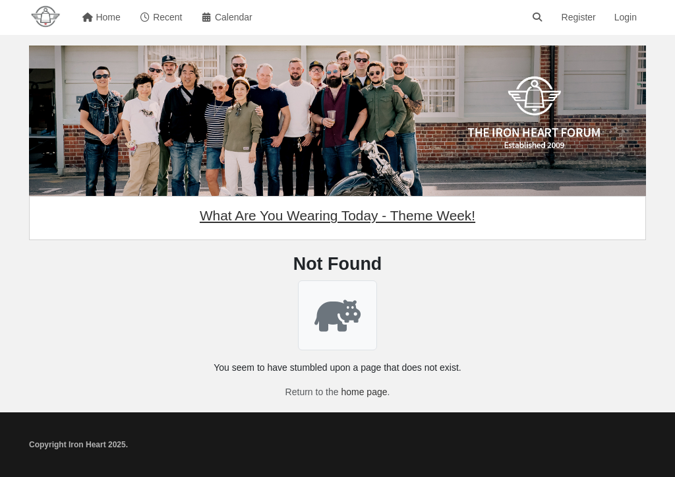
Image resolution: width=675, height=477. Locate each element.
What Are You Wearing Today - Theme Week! (337, 215)
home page (364, 392)
